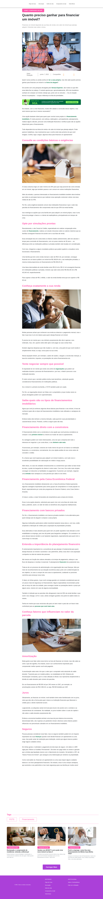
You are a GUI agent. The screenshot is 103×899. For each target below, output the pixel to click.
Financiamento (28, 819)
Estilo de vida (50, 3)
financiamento (34, 231)
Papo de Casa (32, 3)
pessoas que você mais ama (44, 606)
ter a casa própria (55, 80)
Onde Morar (72, 3)
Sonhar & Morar (16, 3)
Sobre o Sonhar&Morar (74, 882)
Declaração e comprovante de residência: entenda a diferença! (18, 851)
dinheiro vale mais (59, 442)
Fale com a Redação (73, 885)
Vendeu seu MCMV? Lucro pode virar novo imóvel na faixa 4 (50, 851)
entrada (28, 473)
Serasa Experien (57, 88)
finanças (38, 736)
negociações (59, 369)
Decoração (41, 3)
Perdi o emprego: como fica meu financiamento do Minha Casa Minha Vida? (80, 851)
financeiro (63, 562)
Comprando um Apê (61, 3)
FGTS (11, 819)
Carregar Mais (51, 867)
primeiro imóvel (37, 434)
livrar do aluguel (52, 82)
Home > (26, 10)
